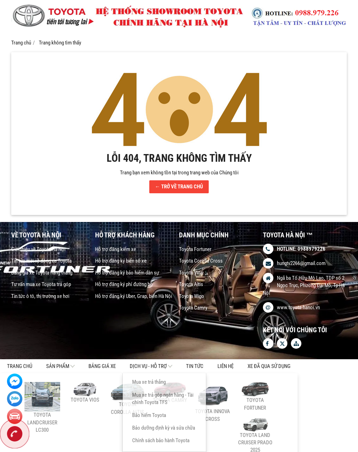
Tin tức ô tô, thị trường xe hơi (40, 296)
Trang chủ (19, 366)
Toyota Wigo (191, 296)
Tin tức (194, 366)
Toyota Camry (193, 308)
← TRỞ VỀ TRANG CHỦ (179, 186)
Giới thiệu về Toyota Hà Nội (38, 249)
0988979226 (311, 249)
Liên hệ (225, 366)
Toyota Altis (191, 284)
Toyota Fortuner (195, 249)
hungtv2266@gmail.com (301, 263)
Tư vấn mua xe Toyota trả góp (41, 284)
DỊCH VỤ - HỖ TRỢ (148, 366)
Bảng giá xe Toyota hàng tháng (41, 273)
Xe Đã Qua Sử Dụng (269, 366)
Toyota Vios (191, 273)
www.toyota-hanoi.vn (298, 307)
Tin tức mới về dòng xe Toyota (41, 261)
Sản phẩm (57, 366)
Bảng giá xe (102, 366)
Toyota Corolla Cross (201, 261)
